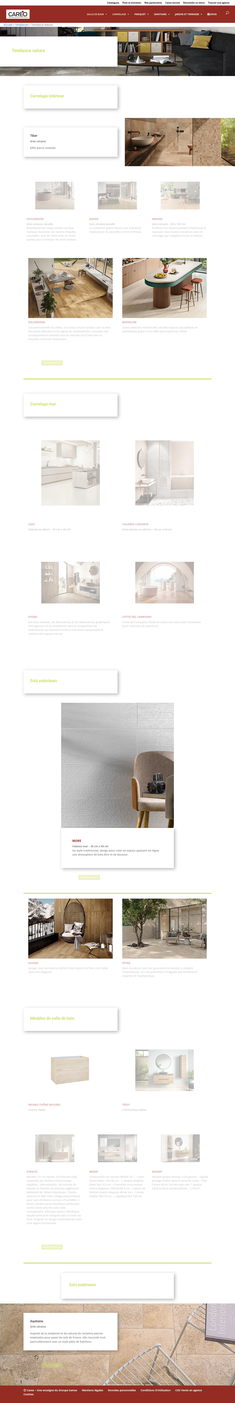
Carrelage (119, 14)
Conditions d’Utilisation (156, 1390)
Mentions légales (92, 1390)
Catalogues (113, 3)
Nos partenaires (153, 3)
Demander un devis (194, 3)
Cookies (29, 1394)
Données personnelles (122, 1390)
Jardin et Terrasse (187, 14)
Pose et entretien (131, 3)
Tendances (22, 24)
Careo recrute (172, 3)
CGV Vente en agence (188, 1390)
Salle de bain (95, 14)
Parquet (140, 14)
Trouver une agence (218, 3)
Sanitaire (160, 14)
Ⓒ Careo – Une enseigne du (41, 1390)
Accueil (8, 24)
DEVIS (212, 14)
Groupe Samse (68, 1390)
